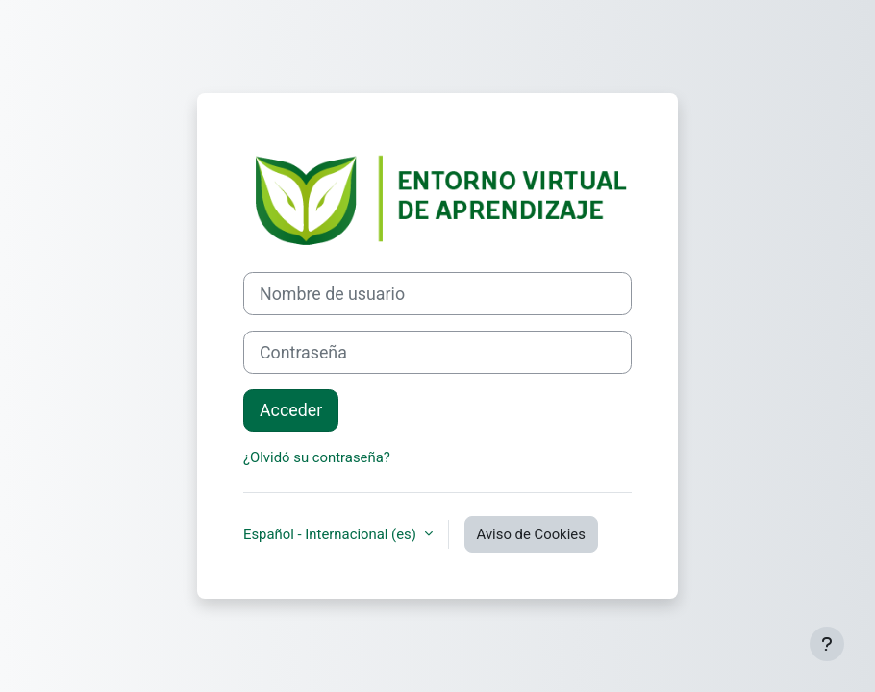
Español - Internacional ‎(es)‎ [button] (331, 534)
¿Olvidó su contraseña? (316, 457)
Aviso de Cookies (531, 534)
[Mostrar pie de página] (827, 644)
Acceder (291, 410)
